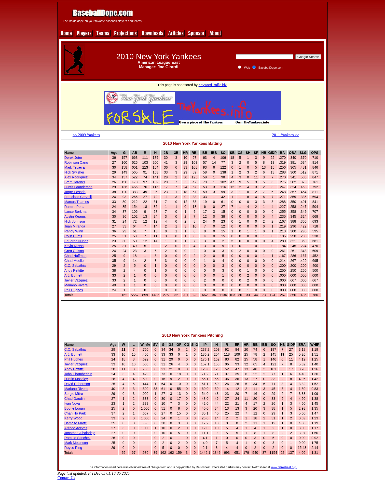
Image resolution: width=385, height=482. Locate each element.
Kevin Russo (74, 246)
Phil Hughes (73, 290)
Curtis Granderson (78, 187)
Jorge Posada (74, 192)
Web (247, 67)
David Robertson (77, 384)
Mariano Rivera (76, 285)
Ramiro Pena (74, 207)
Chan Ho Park (75, 413)
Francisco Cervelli (78, 197)
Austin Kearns (75, 216)
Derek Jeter (73, 158)
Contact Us (66, 478)
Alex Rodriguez (76, 177)
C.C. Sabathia (75, 266)
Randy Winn (73, 231)
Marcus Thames (76, 202)
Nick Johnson (74, 221)
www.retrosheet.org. (284, 467)
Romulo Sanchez (77, 438)
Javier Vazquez (76, 280)
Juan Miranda (74, 226)
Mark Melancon (76, 443)
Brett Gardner (74, 182)
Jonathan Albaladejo (79, 433)
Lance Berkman (76, 212)
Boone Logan (74, 408)
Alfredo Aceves (75, 428)
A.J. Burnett (73, 275)
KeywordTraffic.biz (213, 85)
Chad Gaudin (74, 399)
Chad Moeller (74, 261)
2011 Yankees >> (285, 135)
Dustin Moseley (76, 379)
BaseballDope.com (270, 67)
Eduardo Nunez (76, 241)
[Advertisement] (236, 15)
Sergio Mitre (73, 394)
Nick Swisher (74, 172)
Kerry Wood (73, 418)
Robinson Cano (76, 162)
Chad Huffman (75, 256)
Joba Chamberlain (78, 374)
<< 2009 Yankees (86, 135)
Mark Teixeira (74, 167)
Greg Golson (74, 251)
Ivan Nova (72, 403)
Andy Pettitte (74, 270)
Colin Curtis (73, 236)
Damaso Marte (75, 423)
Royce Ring (73, 448)
